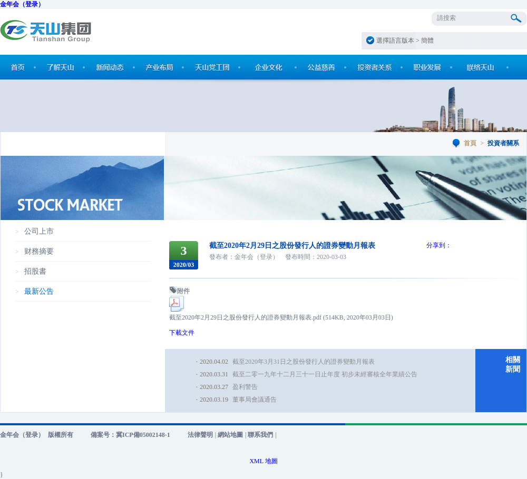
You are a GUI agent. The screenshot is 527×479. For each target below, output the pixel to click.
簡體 (427, 40)
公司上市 (39, 231)
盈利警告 (245, 387)
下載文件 (181, 332)
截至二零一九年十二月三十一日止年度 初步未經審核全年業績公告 (324, 374)
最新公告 (39, 291)
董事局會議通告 (254, 399)
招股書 (35, 271)
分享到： (439, 245)
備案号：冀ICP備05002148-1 (130, 434)
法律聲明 (200, 434)
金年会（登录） (22, 4)
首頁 (470, 143)
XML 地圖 (263, 461)
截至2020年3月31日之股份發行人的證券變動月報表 (303, 361)
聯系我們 (260, 434)
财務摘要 (39, 251)
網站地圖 (230, 434)
